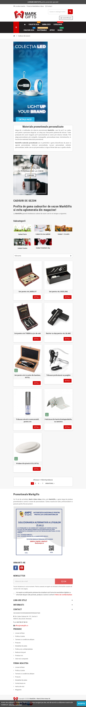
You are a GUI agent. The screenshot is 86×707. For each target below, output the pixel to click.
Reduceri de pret (20, 652)
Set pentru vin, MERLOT (28, 291)
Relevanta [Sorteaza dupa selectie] (18, 256)
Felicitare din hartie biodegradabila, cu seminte (58, 420)
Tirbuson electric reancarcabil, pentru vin (27, 420)
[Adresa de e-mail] (34, 581)
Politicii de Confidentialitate (63, 595)
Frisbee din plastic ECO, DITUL (27, 463)
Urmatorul (50, 483)
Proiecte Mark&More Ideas (35, 6)
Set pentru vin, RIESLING (58, 291)
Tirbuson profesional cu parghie (58, 375)
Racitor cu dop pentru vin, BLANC (58, 333)
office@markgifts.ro (21, 625)
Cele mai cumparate (21, 659)
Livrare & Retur (20, 633)
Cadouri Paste (22, 234)
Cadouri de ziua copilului (43, 234)
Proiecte (18, 643)
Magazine (18, 690)
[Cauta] (60, 11)
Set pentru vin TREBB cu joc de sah (27, 333)
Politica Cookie (20, 636)
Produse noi (19, 655)
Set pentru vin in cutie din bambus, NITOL (28, 376)
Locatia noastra (19, 6)
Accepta (81, 703)
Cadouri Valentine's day (43, 248)
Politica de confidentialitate (24, 649)
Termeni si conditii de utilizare (24, 639)
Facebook (15, 568)
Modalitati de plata (21, 646)
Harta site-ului (19, 686)
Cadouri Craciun (22, 248)
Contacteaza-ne (20, 683)
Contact (48, 6)
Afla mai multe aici (15, 705)
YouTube (21, 568)
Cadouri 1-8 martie (63, 234)
